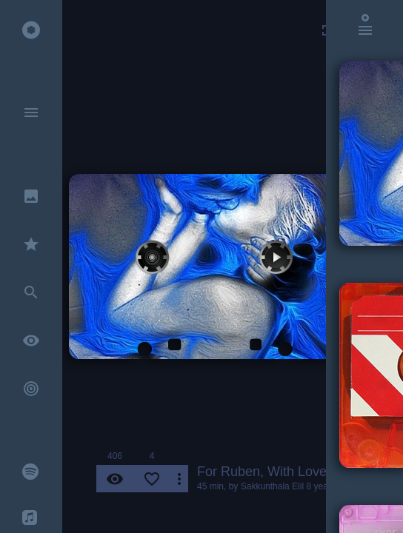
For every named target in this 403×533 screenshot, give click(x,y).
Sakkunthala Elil (272, 486)
